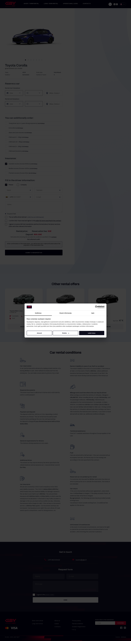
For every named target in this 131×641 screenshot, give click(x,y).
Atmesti (39, 333)
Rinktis (65, 333)
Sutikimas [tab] (38, 313)
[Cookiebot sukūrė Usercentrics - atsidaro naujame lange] (96, 307)
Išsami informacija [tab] (65, 313)
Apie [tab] (92, 313)
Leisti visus (91, 333)
